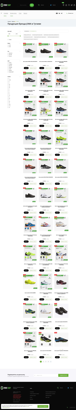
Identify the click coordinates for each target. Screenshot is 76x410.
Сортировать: (26, 31)
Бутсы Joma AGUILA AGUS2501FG (61, 177)
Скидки (11, 15)
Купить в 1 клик (33, 68)
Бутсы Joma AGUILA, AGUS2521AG (45, 61)
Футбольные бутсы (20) (28, 37)
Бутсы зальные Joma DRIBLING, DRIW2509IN (61, 149)
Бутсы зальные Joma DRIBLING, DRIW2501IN (30, 351)
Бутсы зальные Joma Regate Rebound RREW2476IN (45, 235)
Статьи (20, 13)
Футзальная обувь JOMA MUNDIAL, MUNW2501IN (30, 120)
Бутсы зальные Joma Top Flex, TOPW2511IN (30, 264)
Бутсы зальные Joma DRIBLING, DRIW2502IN (46, 293)
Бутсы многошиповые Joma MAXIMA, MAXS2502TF (45, 206)
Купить (26, 68)
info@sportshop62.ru (16, 401)
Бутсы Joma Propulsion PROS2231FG (61, 350)
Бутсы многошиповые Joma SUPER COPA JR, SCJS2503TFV (30, 322)
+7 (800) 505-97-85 (72, 407)
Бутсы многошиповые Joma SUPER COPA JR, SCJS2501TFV (61, 293)
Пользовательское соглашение (50, 393)
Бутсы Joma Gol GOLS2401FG (45, 350)
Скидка (9, 39)
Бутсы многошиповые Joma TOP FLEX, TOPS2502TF (61, 206)
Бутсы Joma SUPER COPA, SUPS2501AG (30, 91)
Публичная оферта (49, 395)
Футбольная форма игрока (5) (53, 37)
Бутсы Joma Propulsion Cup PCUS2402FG (61, 235)
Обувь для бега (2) (27, 34)
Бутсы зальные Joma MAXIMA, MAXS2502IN (46, 322)
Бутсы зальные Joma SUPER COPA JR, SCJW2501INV (45, 264)
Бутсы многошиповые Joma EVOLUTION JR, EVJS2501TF (30, 178)
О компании (6, 13)
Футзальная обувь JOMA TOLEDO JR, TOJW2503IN (61, 91)
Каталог (41, 5)
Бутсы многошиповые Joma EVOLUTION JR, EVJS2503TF (30, 149)
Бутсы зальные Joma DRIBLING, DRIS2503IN (61, 62)
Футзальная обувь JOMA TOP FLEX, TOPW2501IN (46, 91)
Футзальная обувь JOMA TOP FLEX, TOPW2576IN (46, 120)
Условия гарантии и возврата (34, 393)
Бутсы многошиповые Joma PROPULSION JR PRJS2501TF (45, 149)
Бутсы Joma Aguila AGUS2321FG (61, 321)
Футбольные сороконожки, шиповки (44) (51, 34)
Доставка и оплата (13, 13)
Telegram (53, 5)
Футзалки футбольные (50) (37, 34)
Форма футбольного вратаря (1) (40, 37)
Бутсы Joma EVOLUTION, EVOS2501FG (46, 177)
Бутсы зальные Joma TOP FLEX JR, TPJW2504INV (30, 235)
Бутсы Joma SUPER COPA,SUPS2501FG (30, 61)
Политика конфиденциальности (51, 391)
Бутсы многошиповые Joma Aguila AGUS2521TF (30, 206)
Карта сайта (47, 397)
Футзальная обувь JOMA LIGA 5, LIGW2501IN (61, 120)
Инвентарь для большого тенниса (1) (30, 39)
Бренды (5, 15)
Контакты (25, 13)
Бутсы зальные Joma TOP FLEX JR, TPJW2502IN (61, 264)
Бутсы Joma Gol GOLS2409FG (30, 292)
